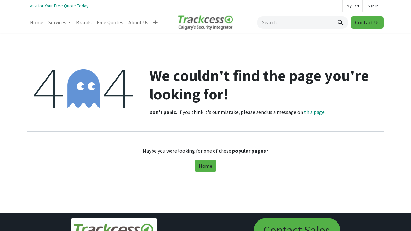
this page (314, 112)
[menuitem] (36, 22)
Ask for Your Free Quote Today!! (60, 6)
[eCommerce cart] (352, 6)
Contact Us (367, 22)
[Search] (341, 22)
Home (205, 166)
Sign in (373, 6)
